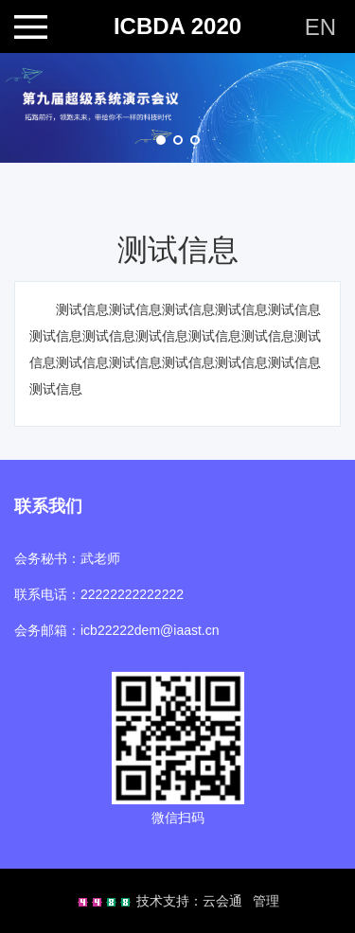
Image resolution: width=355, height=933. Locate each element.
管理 (266, 900)
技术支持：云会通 (189, 900)
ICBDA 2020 (177, 26)
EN (320, 27)
